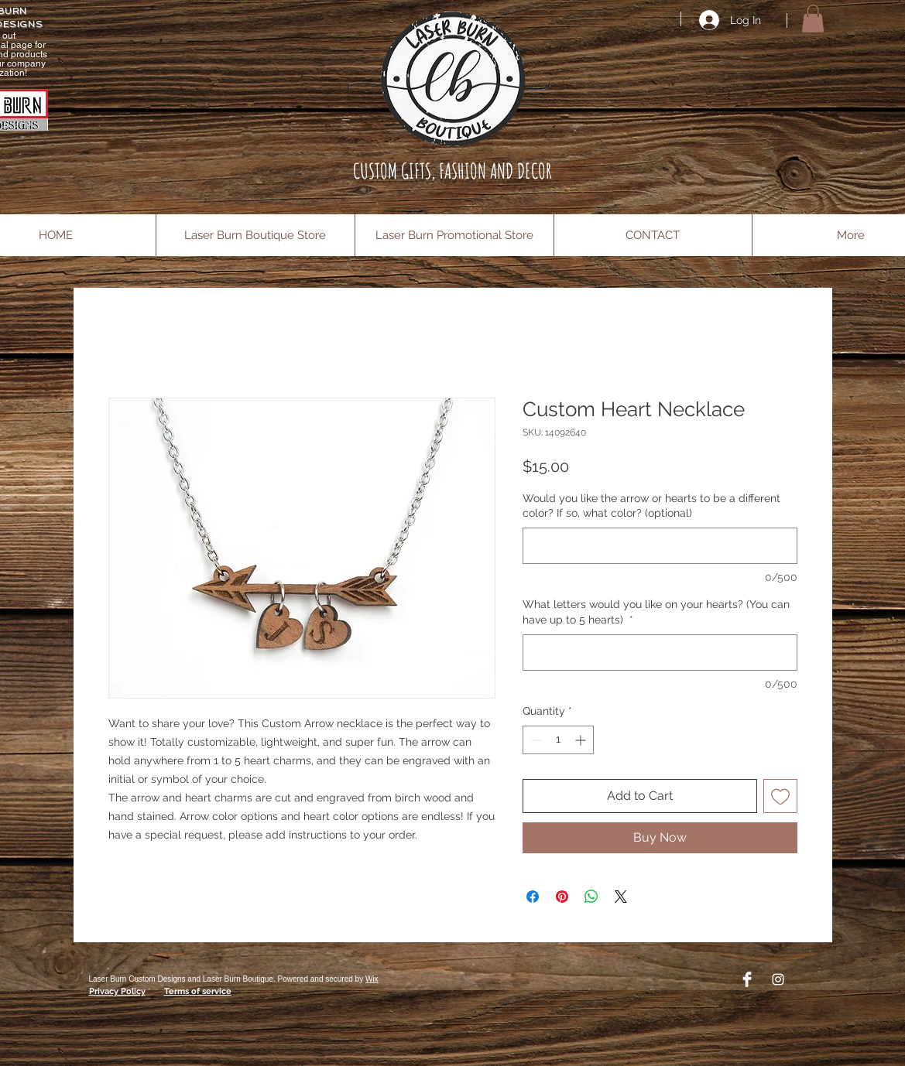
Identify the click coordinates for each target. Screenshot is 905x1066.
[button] (812, 18)
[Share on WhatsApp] (591, 896)
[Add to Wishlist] (780, 796)
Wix (372, 979)
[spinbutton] (558, 739)
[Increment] (581, 739)
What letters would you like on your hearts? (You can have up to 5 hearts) (656, 612)
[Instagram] (778, 979)
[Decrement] (534, 739)
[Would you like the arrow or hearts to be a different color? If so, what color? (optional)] (660, 546)
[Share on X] (621, 896)
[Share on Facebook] (532, 896)
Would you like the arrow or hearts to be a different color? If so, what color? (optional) (651, 506)
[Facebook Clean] (747, 979)
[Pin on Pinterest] (562, 896)
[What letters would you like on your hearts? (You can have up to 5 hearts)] (660, 652)
